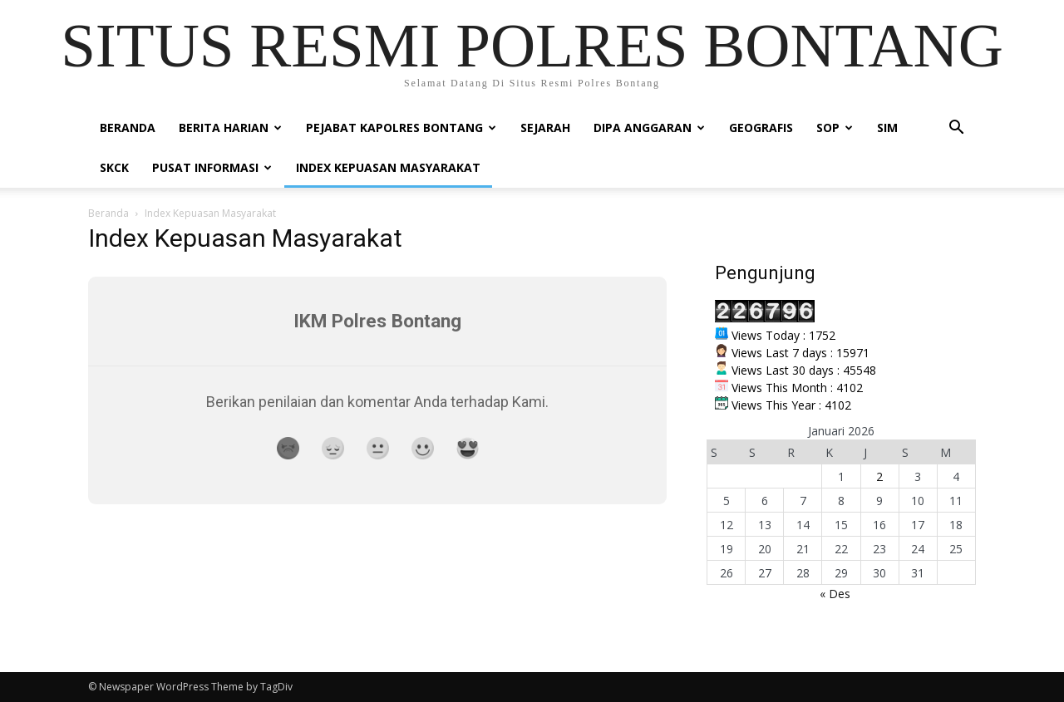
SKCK (114, 167)
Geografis (761, 127)
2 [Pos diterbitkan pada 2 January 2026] (879, 476)
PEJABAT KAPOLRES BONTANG (401, 127)
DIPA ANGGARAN (649, 127)
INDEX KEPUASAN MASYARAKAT (388, 167)
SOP (834, 127)
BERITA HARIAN (230, 127)
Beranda (127, 127)
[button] (956, 129)
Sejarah (545, 127)
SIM (887, 127)
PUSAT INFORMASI (212, 167)
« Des (835, 593)
